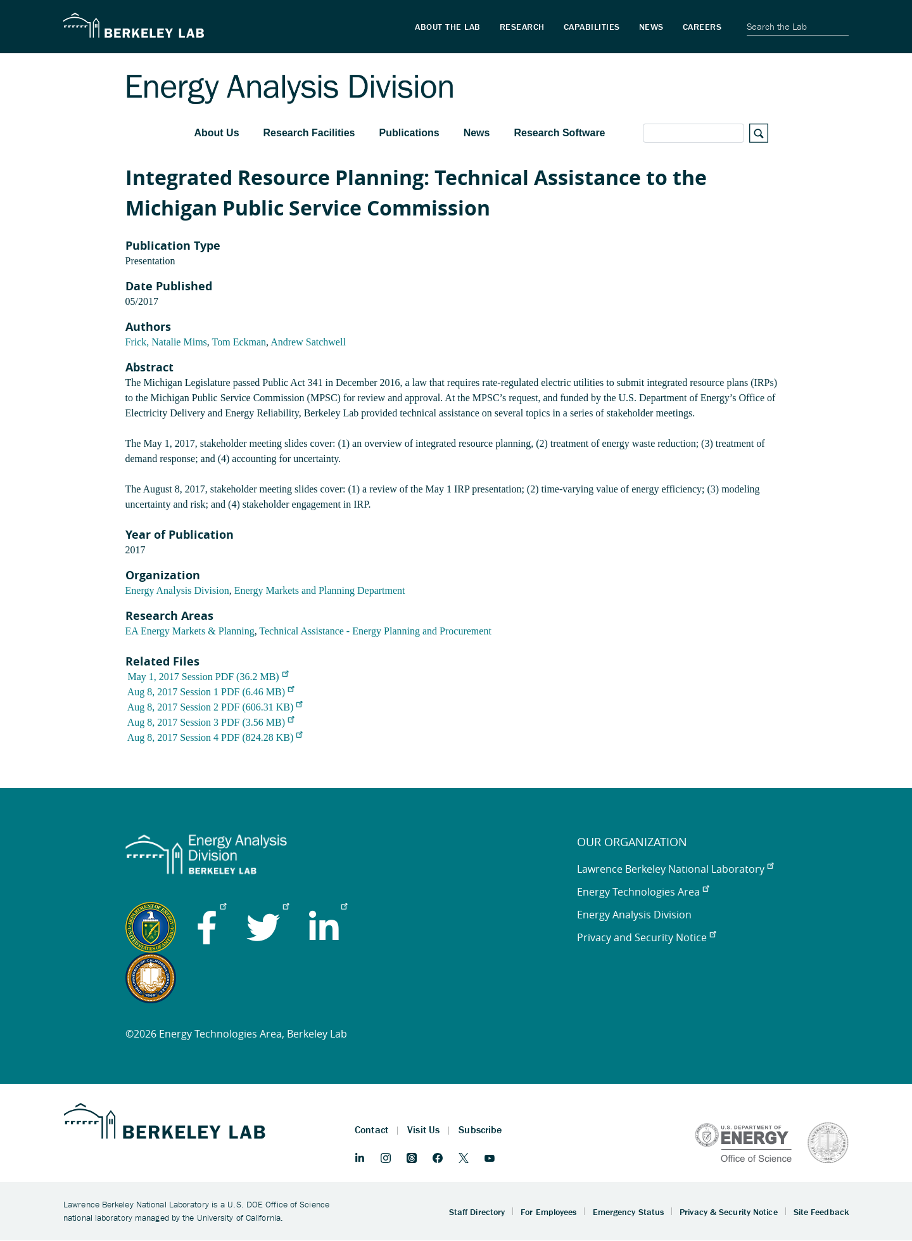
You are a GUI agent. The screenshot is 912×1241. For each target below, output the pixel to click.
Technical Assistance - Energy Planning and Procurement (375, 631)
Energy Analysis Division (177, 590)
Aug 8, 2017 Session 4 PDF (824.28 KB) (215, 737)
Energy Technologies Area (643, 892)
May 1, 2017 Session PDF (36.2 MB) (208, 676)
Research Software (559, 132)
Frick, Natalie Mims (166, 342)
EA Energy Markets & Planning (190, 631)
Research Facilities (309, 132)
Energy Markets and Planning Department (319, 590)
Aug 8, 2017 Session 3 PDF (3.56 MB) (210, 722)
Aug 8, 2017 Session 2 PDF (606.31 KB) (215, 707)
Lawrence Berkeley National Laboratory (675, 869)
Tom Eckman (239, 342)
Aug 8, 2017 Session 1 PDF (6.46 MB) (210, 691)
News (477, 132)
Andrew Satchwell (308, 342)
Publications (409, 132)
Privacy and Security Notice (646, 937)
